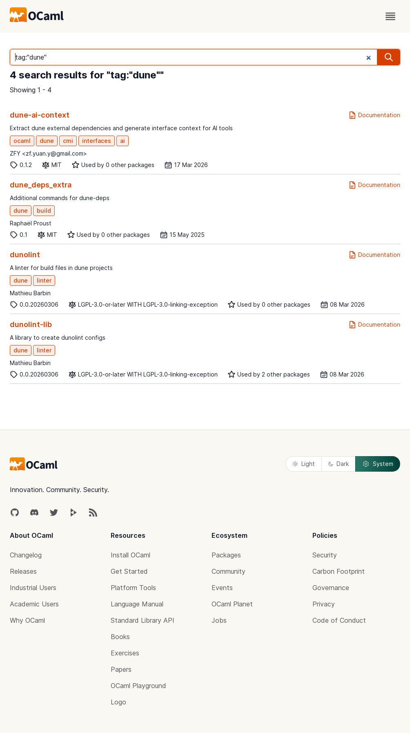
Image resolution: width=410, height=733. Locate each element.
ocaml (22, 140)
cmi (68, 140)
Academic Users (34, 604)
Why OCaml (27, 620)
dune (47, 140)
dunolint (25, 254)
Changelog (26, 555)
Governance (330, 588)
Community (228, 571)
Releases (23, 571)
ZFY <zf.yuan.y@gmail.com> (48, 153)
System (377, 464)
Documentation (374, 115)
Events (222, 588)
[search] (388, 57)
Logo (118, 702)
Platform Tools (133, 588)
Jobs (219, 620)
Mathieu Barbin (30, 293)
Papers (121, 669)
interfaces (96, 140)
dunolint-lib (31, 324)
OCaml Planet (232, 604)
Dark (338, 463)
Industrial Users (33, 588)
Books (120, 637)
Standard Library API (142, 620)
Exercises (125, 653)
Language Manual (137, 604)
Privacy (323, 604)
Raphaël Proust (30, 223)
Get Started (129, 571)
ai (122, 140)
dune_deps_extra (40, 184)
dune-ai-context (39, 115)
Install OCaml (130, 555)
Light (303, 463)
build (44, 210)
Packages (226, 555)
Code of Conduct (339, 620)
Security (324, 555)
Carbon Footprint (338, 571)
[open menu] (390, 16)
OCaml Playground (138, 686)
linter (44, 280)
